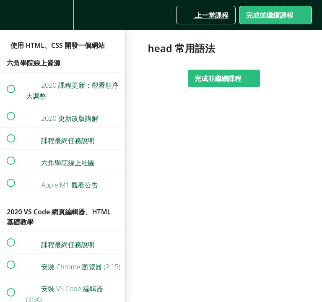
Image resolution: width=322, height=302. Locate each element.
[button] (10, 15)
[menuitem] (62, 15)
